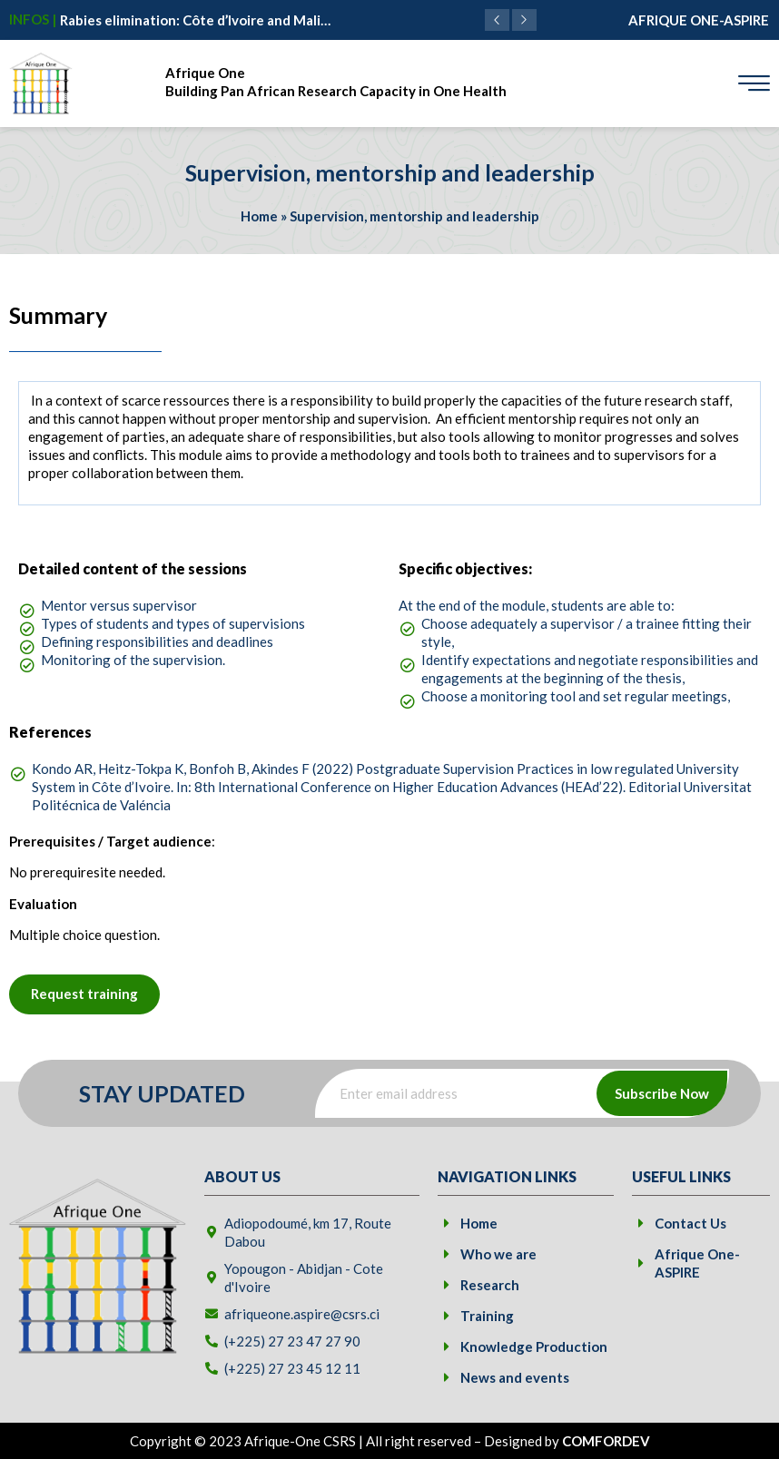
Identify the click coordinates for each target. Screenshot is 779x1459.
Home (259, 216)
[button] (524, 20)
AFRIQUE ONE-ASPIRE (698, 20)
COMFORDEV (606, 1441)
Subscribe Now (662, 1093)
